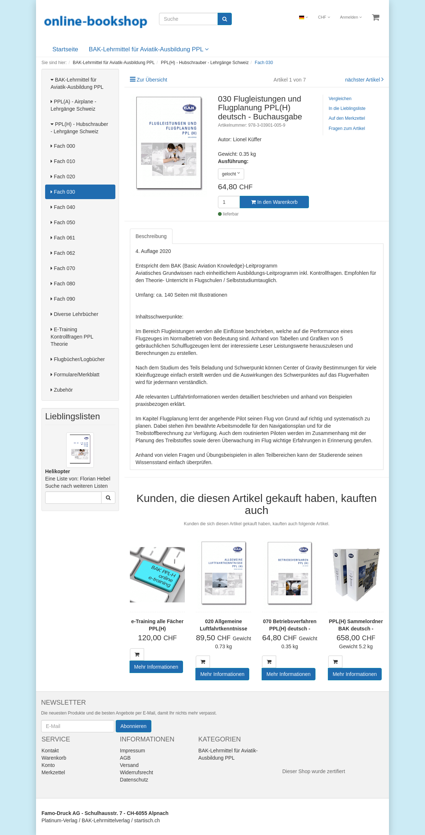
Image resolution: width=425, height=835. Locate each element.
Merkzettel (53, 772)
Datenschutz (134, 780)
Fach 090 (63, 299)
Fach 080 (63, 283)
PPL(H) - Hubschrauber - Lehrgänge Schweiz (79, 127)
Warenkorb (53, 758)
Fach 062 (63, 253)
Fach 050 (63, 222)
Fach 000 (63, 146)
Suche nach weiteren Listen (76, 486)
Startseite (65, 49)
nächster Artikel (363, 80)
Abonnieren (133, 726)
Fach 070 (63, 268)
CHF (324, 17)
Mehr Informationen (156, 667)
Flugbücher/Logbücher (78, 359)
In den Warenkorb (274, 202)
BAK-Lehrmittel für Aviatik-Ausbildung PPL (149, 49)
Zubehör (62, 390)
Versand (129, 765)
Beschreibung (151, 236)
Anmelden (351, 17)
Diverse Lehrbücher (74, 314)
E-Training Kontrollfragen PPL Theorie (72, 337)
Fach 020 (63, 176)
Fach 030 (63, 192)
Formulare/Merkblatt (75, 374)
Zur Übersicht (151, 80)
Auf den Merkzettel (347, 118)
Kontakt (50, 750)
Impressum (132, 750)
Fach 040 (63, 207)
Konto (48, 765)
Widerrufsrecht (136, 772)
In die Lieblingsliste (347, 108)
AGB (125, 758)
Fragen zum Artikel (347, 128)
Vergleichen (340, 98)
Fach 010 (63, 161)
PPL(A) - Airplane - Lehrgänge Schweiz (73, 105)
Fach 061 (63, 238)
